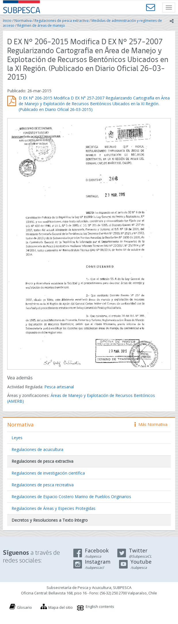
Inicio (7, 20)
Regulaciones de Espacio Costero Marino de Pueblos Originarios (71, 496)
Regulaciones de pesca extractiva (62, 20)
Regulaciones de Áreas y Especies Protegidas (53, 508)
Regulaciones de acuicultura (37, 449)
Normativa (23, 20)
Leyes (17, 437)
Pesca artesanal (59, 386)
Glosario (24, 607)
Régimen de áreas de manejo (41, 25)
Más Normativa (151, 424)
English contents (100, 606)
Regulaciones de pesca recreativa (43, 484)
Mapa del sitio (60, 607)
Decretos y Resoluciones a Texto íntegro (50, 520)
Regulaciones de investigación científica (48, 473)
